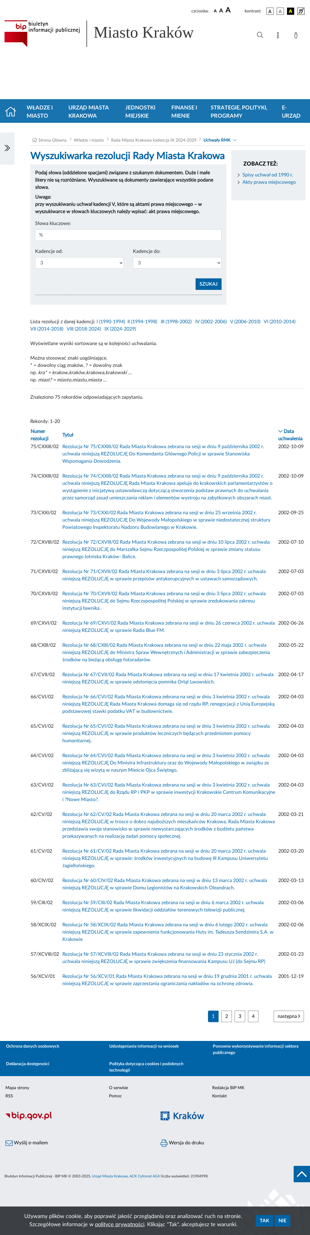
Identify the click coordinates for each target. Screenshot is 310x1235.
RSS (9, 1096)
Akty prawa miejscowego (269, 182)
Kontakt (219, 1096)
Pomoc (115, 1096)
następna (289, 1016)
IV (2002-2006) (211, 321)
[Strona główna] (13, 112)
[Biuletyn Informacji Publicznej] (77, 1119)
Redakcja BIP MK (228, 1088)
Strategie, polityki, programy (239, 112)
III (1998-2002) (176, 321)
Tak (264, 1220)
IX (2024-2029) (120, 329)
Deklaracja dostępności (27, 1064)
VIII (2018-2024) (84, 329)
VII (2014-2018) (46, 329)
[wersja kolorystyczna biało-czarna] (280, 11)
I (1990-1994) (111, 321)
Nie (282, 1220)
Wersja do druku (182, 1143)
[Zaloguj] (297, 36)
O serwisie (118, 1088)
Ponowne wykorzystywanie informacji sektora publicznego (255, 1049)
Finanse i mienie (184, 112)
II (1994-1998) (142, 321)
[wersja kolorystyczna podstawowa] (270, 11)
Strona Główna (52, 140)
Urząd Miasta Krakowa (88, 112)
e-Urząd (291, 112)
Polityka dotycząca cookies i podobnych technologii (146, 1067)
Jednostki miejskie (140, 112)
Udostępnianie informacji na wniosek (144, 1046)
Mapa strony (17, 1088)
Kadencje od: (49, 251)
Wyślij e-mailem (26, 1143)
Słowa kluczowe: (53, 223)
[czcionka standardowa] (215, 11)
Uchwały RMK (216, 140)
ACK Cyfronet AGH (145, 1176)
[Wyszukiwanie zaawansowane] (260, 35)
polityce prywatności (119, 1224)
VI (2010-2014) (279, 321)
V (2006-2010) (245, 321)
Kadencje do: (146, 251)
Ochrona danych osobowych (32, 1046)
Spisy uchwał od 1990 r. (267, 175)
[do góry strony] (302, 1174)
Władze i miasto (40, 112)
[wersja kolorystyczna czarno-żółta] (290, 11)
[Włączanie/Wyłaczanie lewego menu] (7, 149)
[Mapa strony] (279, 36)
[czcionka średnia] (221, 11)
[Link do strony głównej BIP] (108, 33)
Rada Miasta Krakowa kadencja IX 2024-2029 (153, 140)
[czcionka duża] (234, 10)
